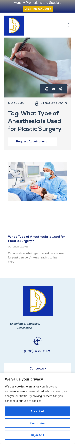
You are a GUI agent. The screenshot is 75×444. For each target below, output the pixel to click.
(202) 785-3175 (37, 351)
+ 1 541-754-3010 (53, 103)
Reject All (37, 435)
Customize (37, 423)
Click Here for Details (38, 8)
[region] (37, 408)
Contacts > (37, 368)
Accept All (38, 411)
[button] (69, 25)
